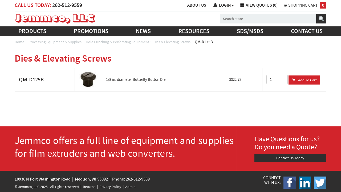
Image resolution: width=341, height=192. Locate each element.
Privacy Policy (110, 186)
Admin (130, 186)
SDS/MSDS (250, 31)
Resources (193, 31)
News (143, 31)
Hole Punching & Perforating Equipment (117, 41)
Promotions (91, 31)
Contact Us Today (290, 157)
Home (19, 41)
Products (32, 31)
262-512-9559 (67, 5)
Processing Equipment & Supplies (55, 41)
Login (226, 5)
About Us (196, 5)
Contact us (307, 31)
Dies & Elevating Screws (171, 41)
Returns (89, 186)
